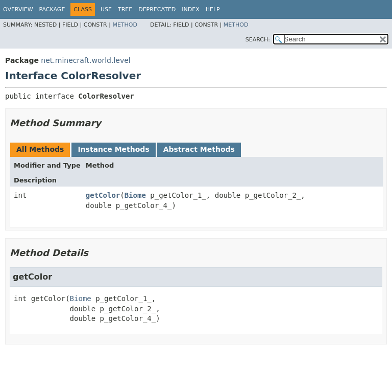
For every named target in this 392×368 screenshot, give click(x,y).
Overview (18, 9)
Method (124, 24)
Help (213, 9)
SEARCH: (258, 39)
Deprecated (157, 9)
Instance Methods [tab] (113, 149)
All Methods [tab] (40, 149)
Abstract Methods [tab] (199, 149)
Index (190, 9)
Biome (135, 195)
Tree (125, 9)
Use (106, 9)
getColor (103, 195)
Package (52, 9)
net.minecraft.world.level (85, 60)
